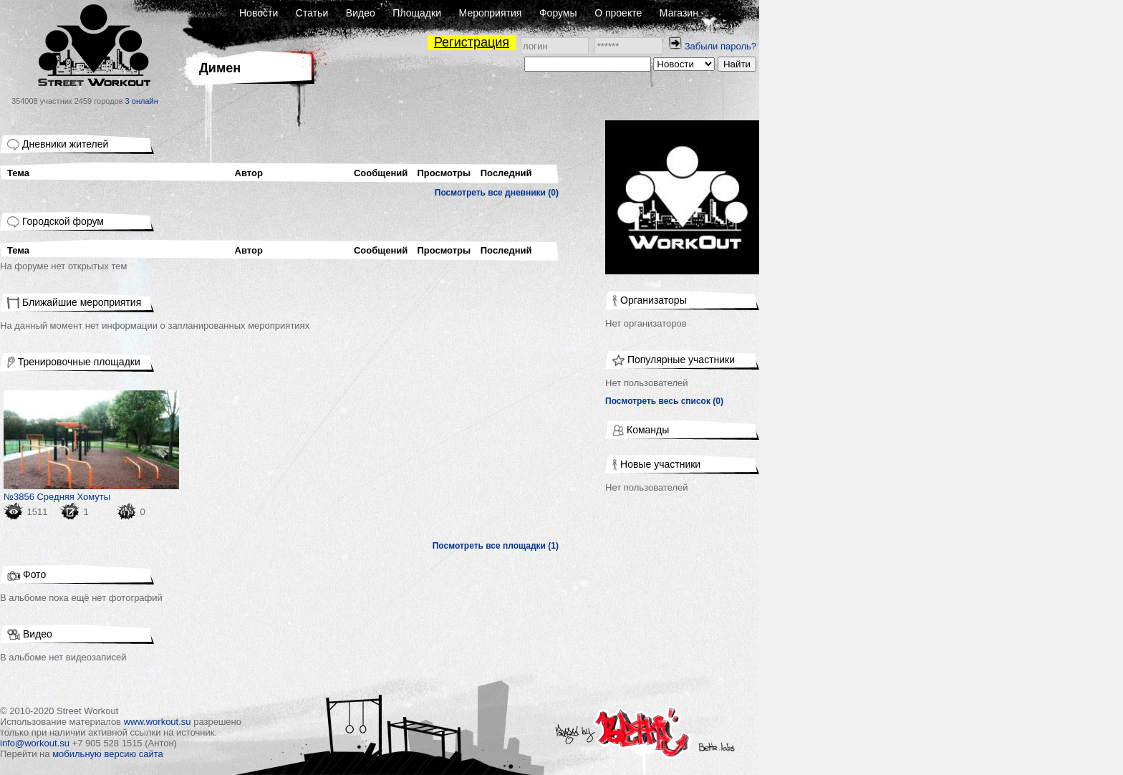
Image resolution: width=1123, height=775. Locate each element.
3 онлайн (141, 101)
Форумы (558, 13)
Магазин (679, 13)
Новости (258, 13)
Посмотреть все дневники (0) (497, 193)
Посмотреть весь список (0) (664, 401)
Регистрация (471, 42)
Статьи (312, 13)
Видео (360, 13)
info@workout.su (34, 743)
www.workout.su (157, 721)
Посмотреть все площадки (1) (496, 546)
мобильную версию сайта (107, 753)
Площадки (416, 13)
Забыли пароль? (720, 46)
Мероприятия (490, 13)
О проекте (618, 13)
